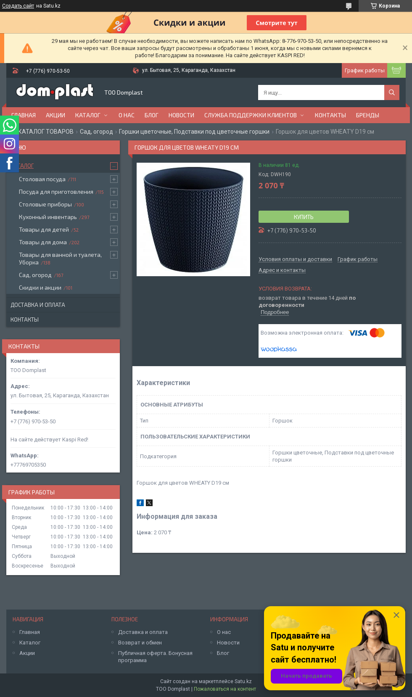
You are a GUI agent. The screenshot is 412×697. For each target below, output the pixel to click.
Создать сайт (18, 6)
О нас (127, 115)
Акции (55, 115)
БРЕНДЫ (367, 115)
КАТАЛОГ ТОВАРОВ (46, 131)
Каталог (87, 115)
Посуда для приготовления (56, 191)
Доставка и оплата (38, 304)
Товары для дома (43, 242)
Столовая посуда (42, 178)
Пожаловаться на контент (225, 689)
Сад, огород (96, 131)
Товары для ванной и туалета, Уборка (60, 258)
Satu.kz (243, 681)
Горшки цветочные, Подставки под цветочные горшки (194, 131)
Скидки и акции (40, 287)
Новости (181, 115)
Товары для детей (44, 229)
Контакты (330, 115)
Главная (23, 115)
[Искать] (391, 92)
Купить (304, 217)
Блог (151, 115)
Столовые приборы (45, 204)
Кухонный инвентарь (48, 216)
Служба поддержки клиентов (250, 115)
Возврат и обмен (140, 642)
